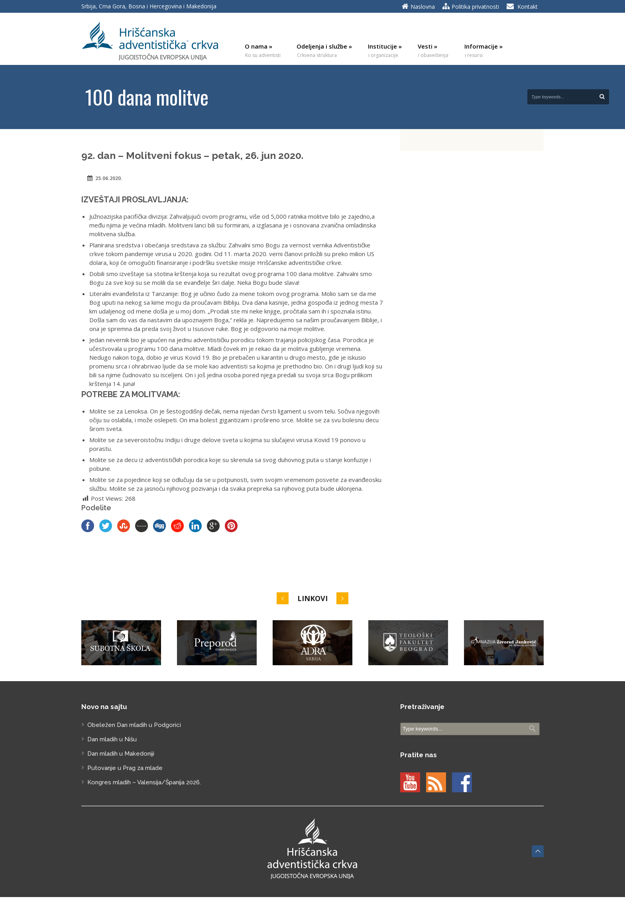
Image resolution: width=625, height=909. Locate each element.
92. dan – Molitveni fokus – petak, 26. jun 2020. (192, 155)
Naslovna (423, 6)
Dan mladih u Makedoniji (120, 753)
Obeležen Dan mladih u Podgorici (134, 725)
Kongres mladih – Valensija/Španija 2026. (144, 782)
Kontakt (527, 6)
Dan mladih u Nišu (112, 739)
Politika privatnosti (475, 6)
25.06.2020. (108, 178)
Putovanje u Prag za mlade (125, 768)
